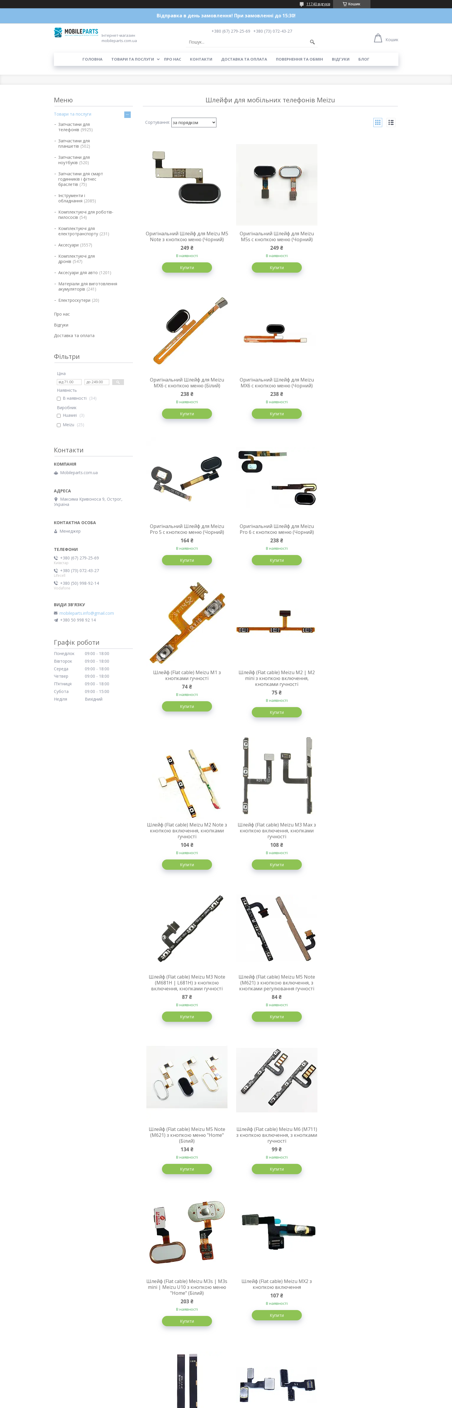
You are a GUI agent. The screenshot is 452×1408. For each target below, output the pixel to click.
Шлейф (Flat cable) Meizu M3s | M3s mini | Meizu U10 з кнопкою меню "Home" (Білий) (355, 844)
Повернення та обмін (299, 59)
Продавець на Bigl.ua (226, 1396)
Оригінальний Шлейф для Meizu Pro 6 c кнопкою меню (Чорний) (355, 389)
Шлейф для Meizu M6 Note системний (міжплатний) (270, 994)
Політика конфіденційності (269, 1402)
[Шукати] (312, 42)
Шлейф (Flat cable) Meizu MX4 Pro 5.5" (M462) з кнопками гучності (270, 1145)
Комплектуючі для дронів (76, 258)
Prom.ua (255, 1391)
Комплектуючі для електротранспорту (78, 231)
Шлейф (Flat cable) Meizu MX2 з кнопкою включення (185, 994)
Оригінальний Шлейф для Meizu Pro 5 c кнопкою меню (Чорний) (270, 389)
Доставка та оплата (244, 59)
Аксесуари (68, 245)
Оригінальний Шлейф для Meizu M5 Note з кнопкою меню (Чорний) (185, 239)
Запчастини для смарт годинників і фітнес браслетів (80, 179)
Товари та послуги (132, 59)
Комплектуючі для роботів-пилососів (85, 214)
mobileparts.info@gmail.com (86, 613)
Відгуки (341, 59)
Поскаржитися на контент (219, 1402)
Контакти (201, 59)
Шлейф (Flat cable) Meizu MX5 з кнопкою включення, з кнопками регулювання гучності (270, 1306)
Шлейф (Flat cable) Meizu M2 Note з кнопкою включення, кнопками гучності (355, 539)
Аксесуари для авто (78, 272)
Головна (92, 59)
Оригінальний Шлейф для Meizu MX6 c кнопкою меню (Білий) (355, 236)
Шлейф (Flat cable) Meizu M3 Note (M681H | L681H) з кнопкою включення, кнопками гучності (270, 691)
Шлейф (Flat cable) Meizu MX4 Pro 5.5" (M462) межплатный (185, 1145)
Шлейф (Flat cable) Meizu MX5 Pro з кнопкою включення (185, 1303)
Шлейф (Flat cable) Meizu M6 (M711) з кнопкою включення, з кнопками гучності (270, 844)
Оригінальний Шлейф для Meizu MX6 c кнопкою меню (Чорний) (185, 389)
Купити (185, 273)
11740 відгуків (318, 3)
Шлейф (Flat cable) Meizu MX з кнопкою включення (355, 1303)
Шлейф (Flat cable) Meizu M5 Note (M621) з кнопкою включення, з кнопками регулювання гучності (355, 691)
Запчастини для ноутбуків (74, 159)
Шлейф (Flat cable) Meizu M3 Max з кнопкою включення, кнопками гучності (184, 691)
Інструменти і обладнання (71, 198)
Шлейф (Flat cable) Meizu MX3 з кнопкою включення (355, 994)
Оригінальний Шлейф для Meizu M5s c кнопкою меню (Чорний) (270, 236)
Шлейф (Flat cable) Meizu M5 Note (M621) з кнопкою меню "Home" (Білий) (184, 844)
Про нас (172, 59)
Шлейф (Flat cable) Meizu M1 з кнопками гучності (184, 536)
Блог (364, 59)
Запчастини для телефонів (74, 126)
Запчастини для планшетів (74, 143)
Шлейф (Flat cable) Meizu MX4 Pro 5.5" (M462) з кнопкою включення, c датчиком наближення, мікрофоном (355, 1151)
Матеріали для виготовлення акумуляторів (87, 286)
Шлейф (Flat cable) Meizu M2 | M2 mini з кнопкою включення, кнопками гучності (270, 539)
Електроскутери (74, 300)
